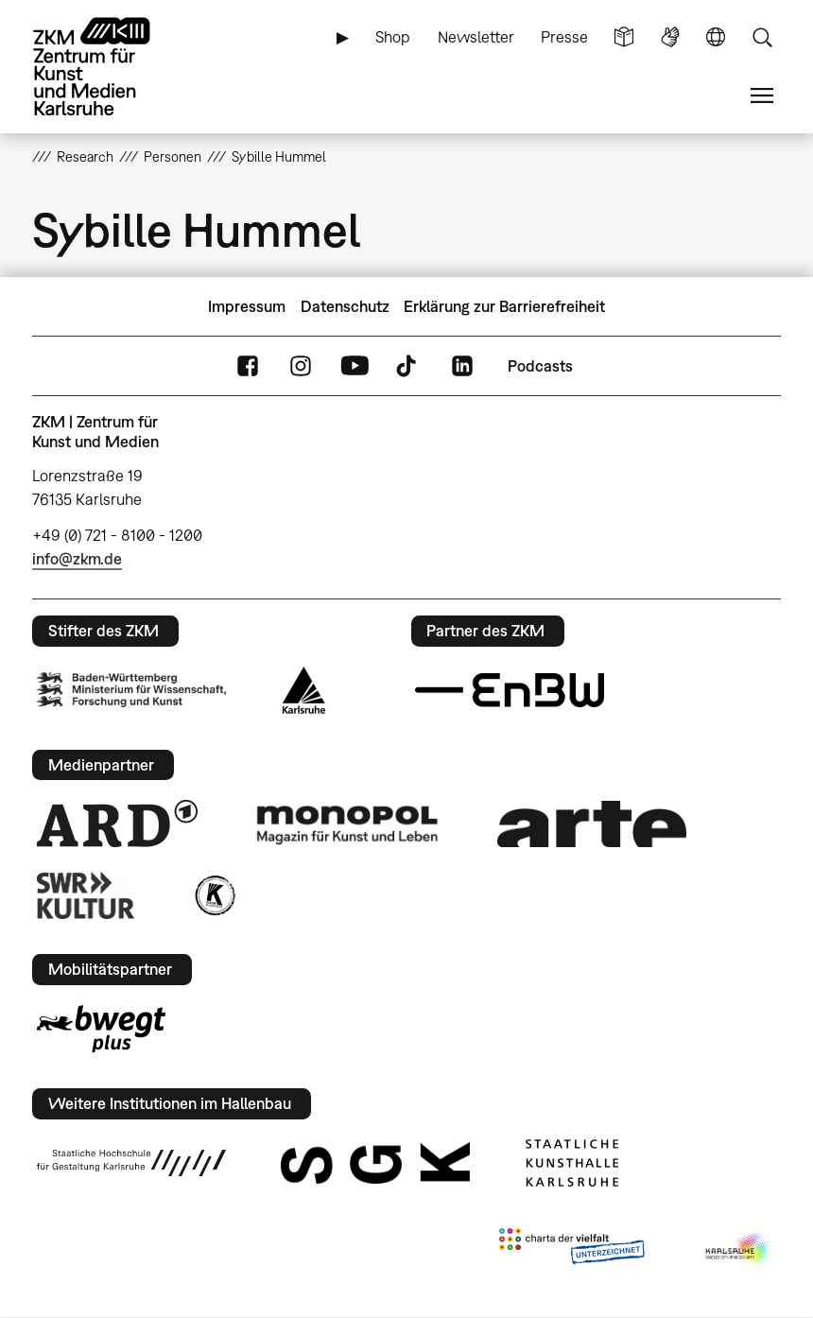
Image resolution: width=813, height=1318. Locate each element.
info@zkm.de (77, 558)
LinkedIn (462, 366)
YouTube (354, 366)
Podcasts (540, 365)
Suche (762, 37)
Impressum (246, 306)
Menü (762, 96)
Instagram (301, 366)
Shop (392, 36)
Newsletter (476, 36)
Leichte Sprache (624, 37)
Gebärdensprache (670, 37)
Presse (564, 36)
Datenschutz (345, 306)
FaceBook (248, 366)
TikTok (408, 366)
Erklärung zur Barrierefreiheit (504, 306)
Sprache (716, 37)
